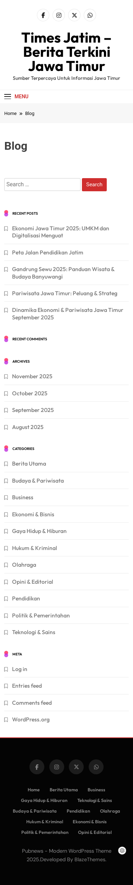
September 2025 (33, 409)
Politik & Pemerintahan (41, 615)
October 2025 (30, 393)
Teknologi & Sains (33, 632)
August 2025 (28, 426)
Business (22, 497)
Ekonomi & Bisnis (33, 514)
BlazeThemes (89, 859)
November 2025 (32, 376)
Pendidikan (26, 598)
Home (34, 789)
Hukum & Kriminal (34, 547)
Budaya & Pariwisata (38, 480)
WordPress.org (31, 719)
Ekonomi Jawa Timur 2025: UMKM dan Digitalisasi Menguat (60, 232)
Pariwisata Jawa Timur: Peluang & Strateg (64, 293)
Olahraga (24, 564)
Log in (19, 668)
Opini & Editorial (32, 581)
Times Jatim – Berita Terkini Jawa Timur (66, 51)
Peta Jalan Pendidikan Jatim (47, 252)
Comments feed (32, 702)
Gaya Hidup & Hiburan (39, 530)
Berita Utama (29, 463)
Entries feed (27, 685)
